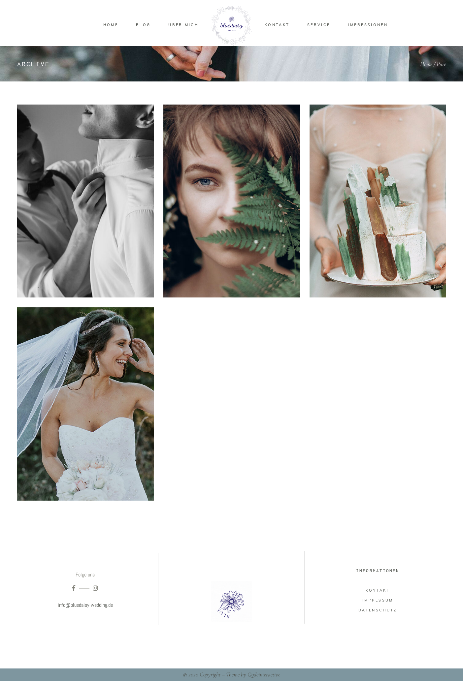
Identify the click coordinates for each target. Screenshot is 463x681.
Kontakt (378, 590)
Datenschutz (377, 610)
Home (426, 64)
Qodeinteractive (264, 674)
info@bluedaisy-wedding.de (85, 605)
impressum (377, 600)
